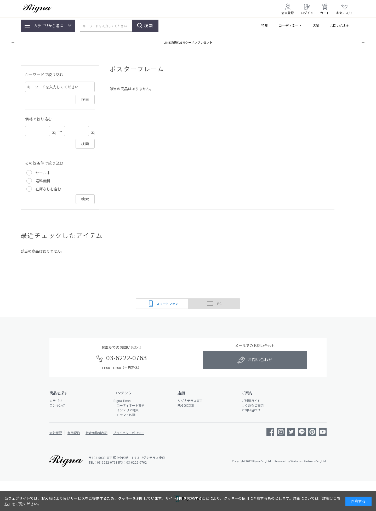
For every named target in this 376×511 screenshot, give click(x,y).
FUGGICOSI (186, 405)
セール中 (43, 172)
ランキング (57, 405)
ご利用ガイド (251, 400)
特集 (264, 25)
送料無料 (43, 180)
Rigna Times (122, 400)
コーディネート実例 (129, 405)
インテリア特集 (126, 410)
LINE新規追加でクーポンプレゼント (188, 42)
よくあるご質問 (253, 405)
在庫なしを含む (48, 188)
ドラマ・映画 (124, 414)
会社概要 (55, 432)
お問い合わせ (340, 25)
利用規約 (73, 432)
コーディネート (290, 25)
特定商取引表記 (96, 432)
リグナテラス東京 (190, 400)
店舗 (315, 25)
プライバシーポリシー (128, 432)
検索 (148, 25)
